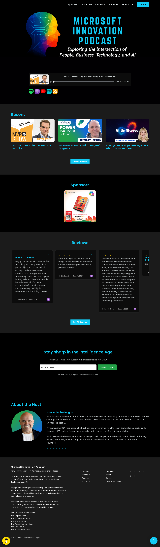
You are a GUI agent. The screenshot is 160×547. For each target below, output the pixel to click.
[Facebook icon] (135, 472)
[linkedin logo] (62, 447)
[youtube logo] (56, 447)
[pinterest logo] (65, 447)
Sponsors (113, 4)
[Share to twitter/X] (48, 254)
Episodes (72, 4)
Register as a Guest (113, 481)
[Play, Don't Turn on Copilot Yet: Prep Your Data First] (51, 81)
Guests (125, 4)
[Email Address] (68, 367)
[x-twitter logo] (50, 447)
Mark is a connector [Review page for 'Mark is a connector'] (25, 257)
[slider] (83, 82)
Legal (38, 538)
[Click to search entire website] (133, 4)
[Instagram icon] (139, 472)
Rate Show (110, 471)
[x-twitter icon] (130, 472)
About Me (87, 4)
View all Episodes (80, 161)
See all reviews (80, 322)
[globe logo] (47, 447)
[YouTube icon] (135, 476)
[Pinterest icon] (130, 476)
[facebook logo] (59, 447)
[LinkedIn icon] (144, 472)
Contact (143, 4)
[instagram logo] (53, 447)
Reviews (99, 4)
